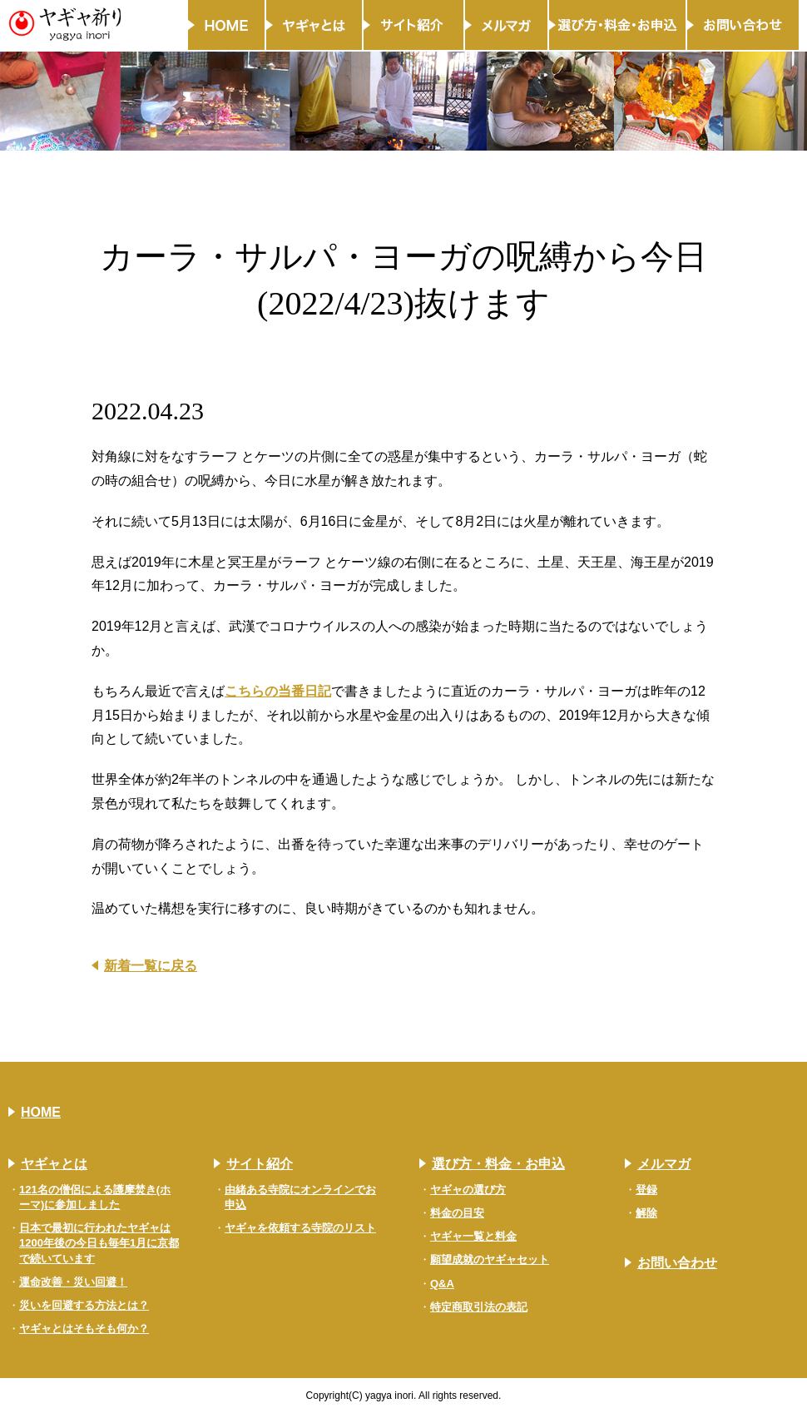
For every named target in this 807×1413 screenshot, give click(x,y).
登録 (646, 1189)
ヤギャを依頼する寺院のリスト (300, 1228)
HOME (41, 1112)
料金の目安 (457, 1213)
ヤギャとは (54, 1164)
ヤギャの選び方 (468, 1189)
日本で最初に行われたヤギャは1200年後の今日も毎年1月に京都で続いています (99, 1243)
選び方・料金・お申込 (498, 1164)
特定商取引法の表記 (478, 1307)
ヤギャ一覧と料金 (473, 1236)
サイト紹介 (259, 1164)
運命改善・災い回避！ (73, 1282)
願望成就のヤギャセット (489, 1259)
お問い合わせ (677, 1263)
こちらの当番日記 (278, 691)
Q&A (442, 1283)
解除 (646, 1213)
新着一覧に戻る (150, 966)
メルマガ (664, 1164)
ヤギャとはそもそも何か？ (84, 1328)
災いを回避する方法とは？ (84, 1305)
